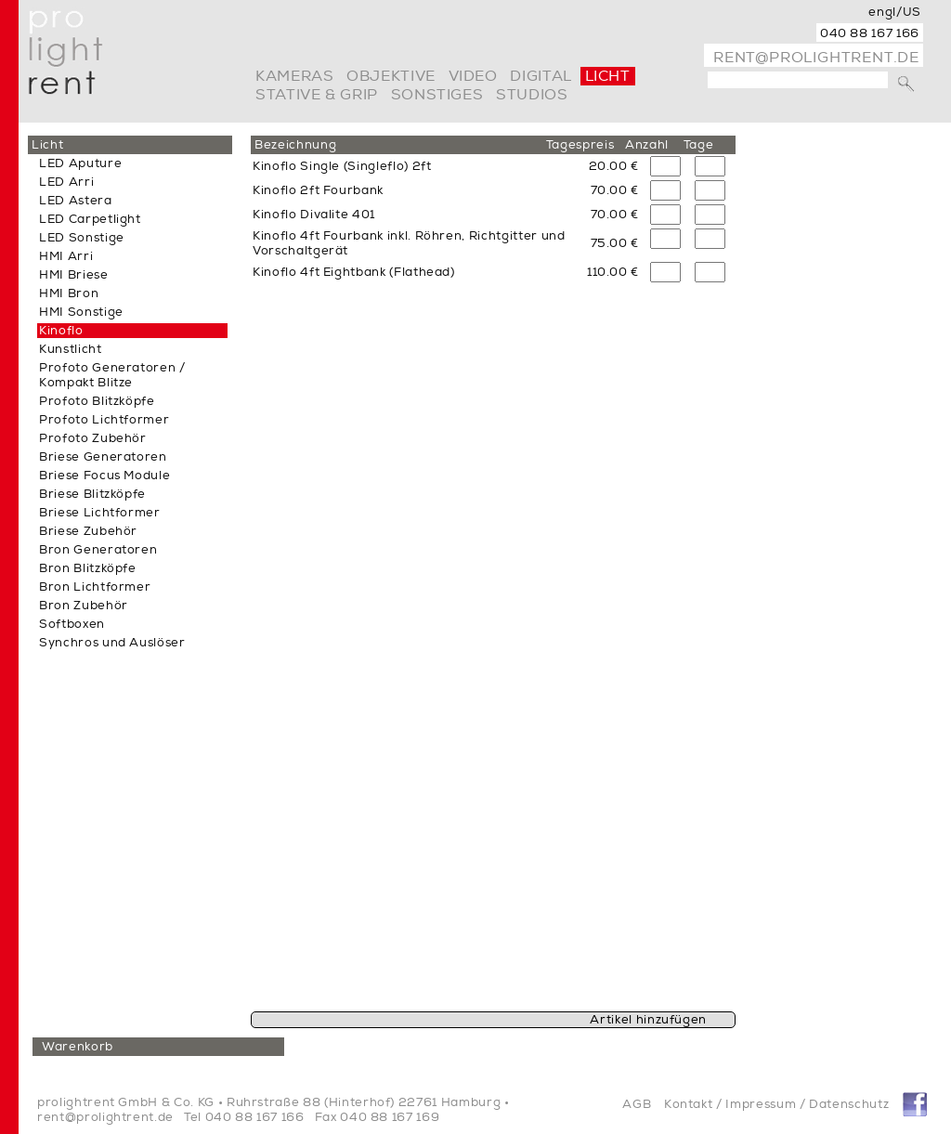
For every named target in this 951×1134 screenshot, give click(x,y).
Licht (608, 76)
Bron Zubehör (83, 605)
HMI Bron (68, 293)
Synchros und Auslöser (112, 642)
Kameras (294, 76)
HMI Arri (66, 256)
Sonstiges (437, 94)
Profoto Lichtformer (104, 419)
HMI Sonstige (81, 312)
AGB (636, 1104)
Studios (531, 94)
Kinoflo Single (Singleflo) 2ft (342, 166)
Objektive (391, 76)
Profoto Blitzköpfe (97, 401)
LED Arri (66, 182)
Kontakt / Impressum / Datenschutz (776, 1104)
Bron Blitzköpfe (88, 568)
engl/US (894, 12)
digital (540, 76)
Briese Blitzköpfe (92, 494)
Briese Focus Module (104, 475)
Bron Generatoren (98, 549)
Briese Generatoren (103, 457)
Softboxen (72, 624)
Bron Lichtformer (94, 587)
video (473, 76)
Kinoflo (61, 330)
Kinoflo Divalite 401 (314, 214)
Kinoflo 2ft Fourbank (318, 190)
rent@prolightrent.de (816, 57)
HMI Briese (74, 274)
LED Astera (75, 200)
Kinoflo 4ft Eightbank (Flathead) (354, 272)
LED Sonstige (81, 237)
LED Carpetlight (90, 219)
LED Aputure (80, 163)
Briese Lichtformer (100, 512)
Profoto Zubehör (93, 438)
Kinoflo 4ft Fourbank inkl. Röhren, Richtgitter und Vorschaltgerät (409, 243)
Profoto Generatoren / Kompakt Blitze (112, 375)
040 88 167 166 (869, 33)
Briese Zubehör (88, 531)
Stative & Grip (316, 94)
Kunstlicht (70, 349)
